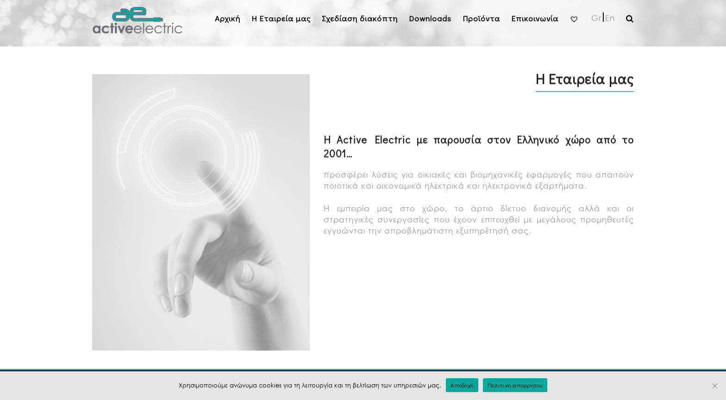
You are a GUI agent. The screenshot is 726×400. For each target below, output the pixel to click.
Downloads (430, 18)
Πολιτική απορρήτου (515, 385)
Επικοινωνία (534, 18)
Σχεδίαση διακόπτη (360, 18)
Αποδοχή (462, 385)
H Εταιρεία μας (281, 18)
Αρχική (227, 18)
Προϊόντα (481, 18)
